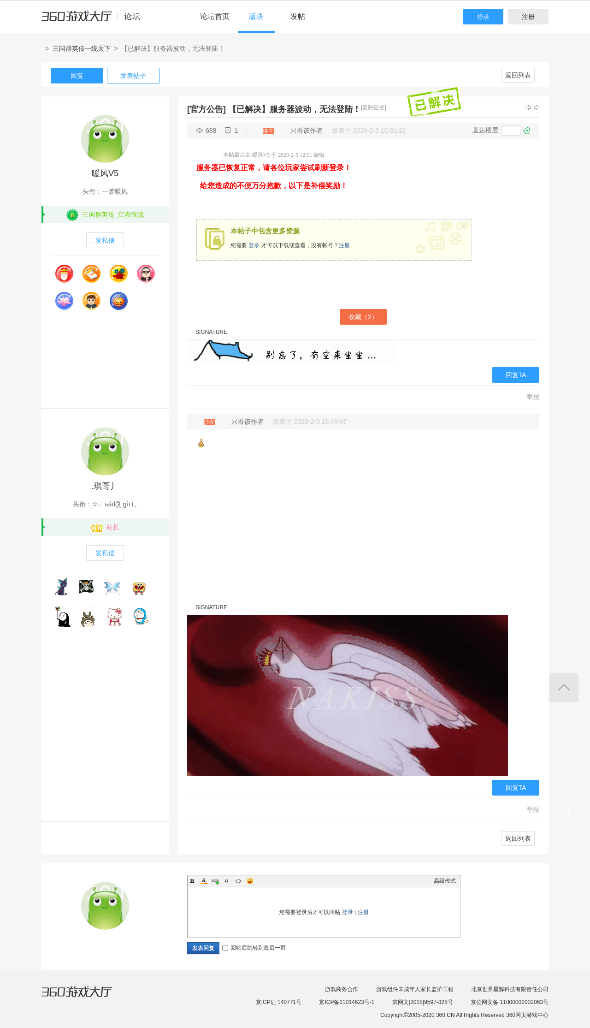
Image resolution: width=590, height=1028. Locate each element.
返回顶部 (563, 687)
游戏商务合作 (341, 989)
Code (238, 880)
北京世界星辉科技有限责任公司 (510, 989)
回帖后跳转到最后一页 (254, 948)
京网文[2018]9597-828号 (422, 1002)
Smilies (249, 880)
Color (203, 880)
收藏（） (363, 317)
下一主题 (536, 107)
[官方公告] (206, 109)
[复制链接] (373, 107)
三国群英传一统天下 (82, 48)
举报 (532, 396)
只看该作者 (306, 130)
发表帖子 (133, 75)
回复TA (516, 375)
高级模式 (445, 881)
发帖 (297, 16)
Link (215, 880)
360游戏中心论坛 (94, 20)
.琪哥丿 (104, 486)
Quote (226, 880)
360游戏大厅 (86, 997)
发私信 (105, 240)
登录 (483, 16)
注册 (528, 16)
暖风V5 (105, 173)
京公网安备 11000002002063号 (510, 1002)
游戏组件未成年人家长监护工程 (415, 989)
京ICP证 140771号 (278, 1002)
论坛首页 (215, 16)
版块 (256, 16)
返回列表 (518, 75)
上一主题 (528, 107)
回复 (77, 75)
